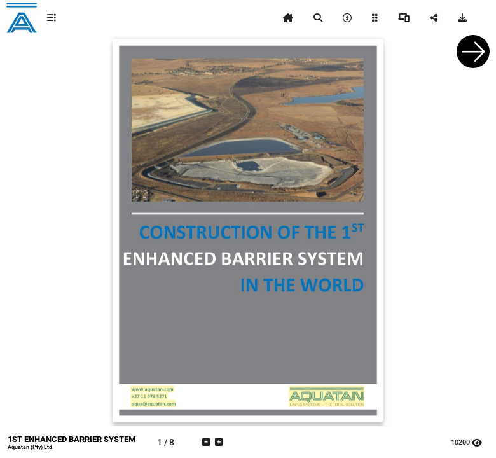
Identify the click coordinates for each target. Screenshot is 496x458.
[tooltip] (51, 17)
